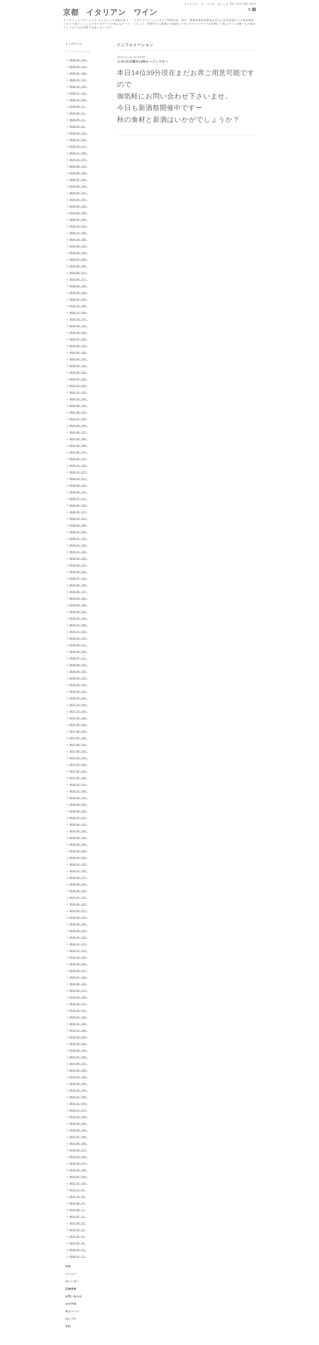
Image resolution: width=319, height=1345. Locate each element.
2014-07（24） (78, 977)
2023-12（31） (78, 226)
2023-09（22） (78, 246)
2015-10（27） (78, 877)
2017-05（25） (78, 751)
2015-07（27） (78, 897)
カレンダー (72, 1281)
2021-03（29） (78, 445)
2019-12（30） (78, 545)
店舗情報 (70, 1288)
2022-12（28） (78, 306)
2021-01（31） (78, 459)
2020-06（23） (78, 505)
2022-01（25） (78, 379)
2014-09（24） (78, 964)
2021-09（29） (78, 405)
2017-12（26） (78, 704)
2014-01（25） (78, 1017)
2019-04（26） (78, 598)
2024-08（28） (78, 173)
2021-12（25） (78, 385)
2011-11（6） (77, 1190)
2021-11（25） (78, 392)
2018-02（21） (78, 691)
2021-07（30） (78, 419)
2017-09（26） (78, 724)
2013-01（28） (78, 1097)
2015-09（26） (78, 884)
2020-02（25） (78, 532)
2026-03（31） (78, 66)
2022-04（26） (78, 359)
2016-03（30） (78, 844)
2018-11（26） (78, 631)
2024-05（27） (78, 193)
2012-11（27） (78, 1110)
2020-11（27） (78, 472)
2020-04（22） (78, 518)
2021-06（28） (78, 425)
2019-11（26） (78, 552)
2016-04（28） (78, 837)
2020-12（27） (78, 465)
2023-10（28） (78, 239)
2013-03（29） (78, 1083)
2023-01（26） (78, 299)
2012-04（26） (78, 1156)
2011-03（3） (77, 1230)
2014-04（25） (78, 997)
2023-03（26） (78, 286)
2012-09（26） (78, 1123)
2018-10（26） (78, 638)
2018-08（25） (78, 651)
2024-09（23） (78, 166)
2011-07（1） (77, 1216)
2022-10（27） (78, 319)
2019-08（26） (78, 572)
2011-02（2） (77, 1236)
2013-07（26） (78, 1057)
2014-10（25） (78, 957)
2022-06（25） (78, 346)
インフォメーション (77, 51)
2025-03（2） (77, 126)
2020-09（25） (78, 485)
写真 (68, 1266)
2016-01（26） (78, 857)
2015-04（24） (78, 917)
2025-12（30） (78, 86)
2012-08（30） (78, 1130)
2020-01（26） (78, 538)
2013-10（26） (78, 1037)
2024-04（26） (78, 199)
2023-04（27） (78, 279)
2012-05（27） (78, 1150)
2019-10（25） (78, 558)
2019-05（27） (78, 591)
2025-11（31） (78, 93)
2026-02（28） (78, 73)
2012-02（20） (78, 1170)
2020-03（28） (78, 525)
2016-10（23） (78, 798)
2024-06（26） (78, 186)
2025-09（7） (77, 106)
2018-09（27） (78, 645)
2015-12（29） (78, 864)
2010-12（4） (77, 1250)
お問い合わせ (73, 1296)
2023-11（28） (78, 233)
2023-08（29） (78, 253)
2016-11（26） (78, 791)
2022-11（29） (78, 312)
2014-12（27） (78, 944)
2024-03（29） (78, 206)
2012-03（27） (78, 1163)
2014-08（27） (78, 970)
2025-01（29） (78, 140)
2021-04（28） (78, 439)
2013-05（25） (78, 1070)
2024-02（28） (78, 213)
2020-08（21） (78, 492)
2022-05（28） (78, 352)
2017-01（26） (78, 778)
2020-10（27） (78, 478)
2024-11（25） (78, 153)
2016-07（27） (78, 817)
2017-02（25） (78, 771)
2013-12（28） (78, 1024)
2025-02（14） (78, 133)
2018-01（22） (78, 698)
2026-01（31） (78, 80)
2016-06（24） (78, 824)
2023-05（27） (78, 272)
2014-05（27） (78, 990)
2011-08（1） (77, 1210)
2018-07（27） (78, 658)
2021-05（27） (78, 432)
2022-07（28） (78, 339)
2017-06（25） (78, 744)
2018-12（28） (78, 625)
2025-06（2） (77, 113)
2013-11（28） (78, 1030)
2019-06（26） (78, 585)
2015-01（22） (78, 937)
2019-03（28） (78, 605)
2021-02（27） (78, 452)
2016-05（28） (78, 831)
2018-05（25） (78, 671)
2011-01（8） (77, 1243)
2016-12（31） (78, 784)
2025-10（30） (78, 100)
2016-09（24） (78, 804)
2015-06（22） (78, 904)
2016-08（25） (78, 811)
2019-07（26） (78, 578)
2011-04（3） (77, 1223)
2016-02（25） (78, 851)
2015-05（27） (78, 911)
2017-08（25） (78, 731)
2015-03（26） (78, 924)
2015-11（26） (78, 871)
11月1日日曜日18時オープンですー (142, 61)
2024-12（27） (78, 146)
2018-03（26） (78, 685)
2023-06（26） (78, 266)
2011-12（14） (78, 1183)
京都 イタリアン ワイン (110, 12)
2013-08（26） (78, 1050)
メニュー (70, 1273)
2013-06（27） (78, 1063)
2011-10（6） (77, 1196)
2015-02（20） (78, 930)
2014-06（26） (78, 984)
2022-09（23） (78, 326)
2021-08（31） (78, 412)
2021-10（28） (78, 399)
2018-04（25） (78, 678)
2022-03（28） (78, 365)
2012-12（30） (78, 1103)
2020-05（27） (78, 512)
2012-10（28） (78, 1117)
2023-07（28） (78, 259)
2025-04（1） (77, 120)
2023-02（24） (78, 292)
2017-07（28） (78, 738)
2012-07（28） (78, 1137)
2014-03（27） (78, 1004)
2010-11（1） (77, 1256)
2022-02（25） (78, 372)
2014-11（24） (78, 950)
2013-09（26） (78, 1043)
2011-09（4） (77, 1203)
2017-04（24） (78, 758)
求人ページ (72, 1311)
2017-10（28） (78, 718)
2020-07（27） (78, 498)
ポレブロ (70, 1318)
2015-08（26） (78, 891)
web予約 (70, 1303)
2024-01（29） (78, 219)
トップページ (73, 43)
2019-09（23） (78, 565)
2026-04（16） (78, 60)
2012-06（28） (78, 1143)
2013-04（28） (78, 1077)
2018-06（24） (78, 665)
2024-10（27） (78, 159)
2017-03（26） (78, 764)
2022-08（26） (78, 332)
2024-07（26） (78, 179)
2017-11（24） (78, 711)
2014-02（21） (78, 1010)
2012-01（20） (78, 1176)
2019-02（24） (78, 611)
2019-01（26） (78, 618)
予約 (68, 1326)
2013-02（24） (78, 1090)
